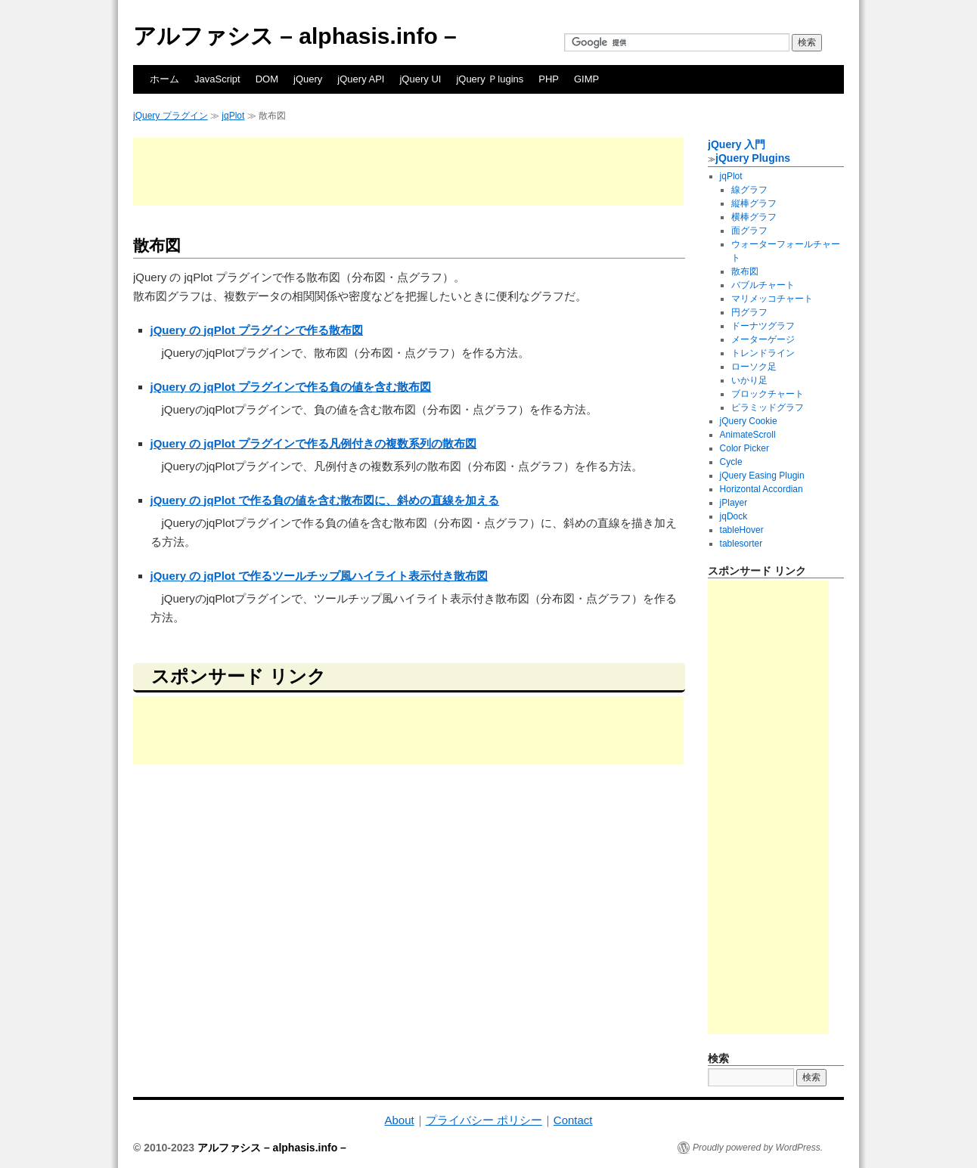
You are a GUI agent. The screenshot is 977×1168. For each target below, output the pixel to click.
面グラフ (749, 230)
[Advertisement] (408, 172)
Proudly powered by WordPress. (758, 1147)
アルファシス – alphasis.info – (295, 35)
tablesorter (741, 543)
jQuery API (360, 79)
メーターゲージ (763, 339)
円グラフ (749, 312)
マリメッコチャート (772, 298)
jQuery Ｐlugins (489, 79)
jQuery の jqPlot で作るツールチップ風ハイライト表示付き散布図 (319, 575)
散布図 (744, 271)
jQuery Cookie (748, 421)
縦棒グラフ (754, 203)
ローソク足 (754, 366)
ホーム (164, 79)
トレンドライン (763, 353)
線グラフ (749, 189)
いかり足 (749, 380)
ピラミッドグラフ (767, 407)
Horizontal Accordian (761, 489)
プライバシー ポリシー (484, 1120)
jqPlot (233, 115)
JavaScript (217, 79)
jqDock (734, 516)
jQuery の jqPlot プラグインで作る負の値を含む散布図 (291, 386)
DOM (267, 79)
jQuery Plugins (752, 158)
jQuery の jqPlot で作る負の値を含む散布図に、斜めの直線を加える (325, 500)
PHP (548, 79)
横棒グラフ (754, 217)
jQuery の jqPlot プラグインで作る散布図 (257, 330)
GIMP (586, 79)
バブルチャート (763, 285)
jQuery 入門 (736, 144)
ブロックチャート (767, 394)
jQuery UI (420, 79)
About (399, 1120)
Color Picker (744, 448)
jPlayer (734, 502)
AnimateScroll (748, 434)
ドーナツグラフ (763, 326)
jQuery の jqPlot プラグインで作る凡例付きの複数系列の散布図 (313, 443)
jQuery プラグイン (170, 115)
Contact (573, 1120)
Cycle (731, 462)
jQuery (307, 79)
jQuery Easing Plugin (762, 475)
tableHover (742, 530)
